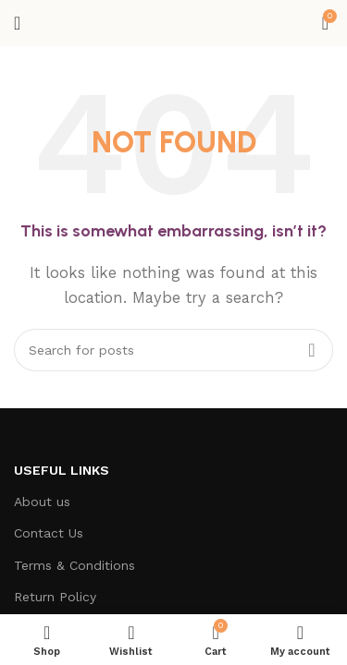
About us (42, 501)
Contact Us (48, 533)
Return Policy (55, 596)
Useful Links (61, 470)
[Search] (173, 350)
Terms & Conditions (74, 565)
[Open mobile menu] (17, 23)
